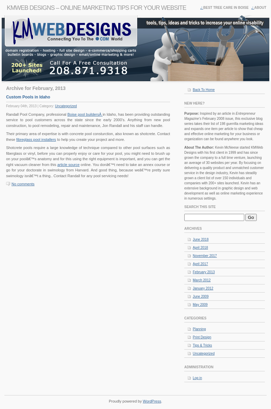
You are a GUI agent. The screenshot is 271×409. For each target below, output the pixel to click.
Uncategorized (66, 106)
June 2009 (201, 296)
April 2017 (200, 264)
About (260, 8)
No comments (23, 184)
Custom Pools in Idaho (28, 97)
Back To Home (204, 90)
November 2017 (205, 256)
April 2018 (200, 247)
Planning (199, 329)
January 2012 (203, 288)
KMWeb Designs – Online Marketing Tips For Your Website (96, 7)
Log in (197, 378)
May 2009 (200, 304)
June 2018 (201, 239)
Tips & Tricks (202, 345)
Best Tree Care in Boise (226, 8)
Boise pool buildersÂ (85, 114)
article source (68, 165)
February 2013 (204, 272)
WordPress (152, 401)
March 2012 (202, 280)
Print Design (202, 337)
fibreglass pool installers (36, 139)
